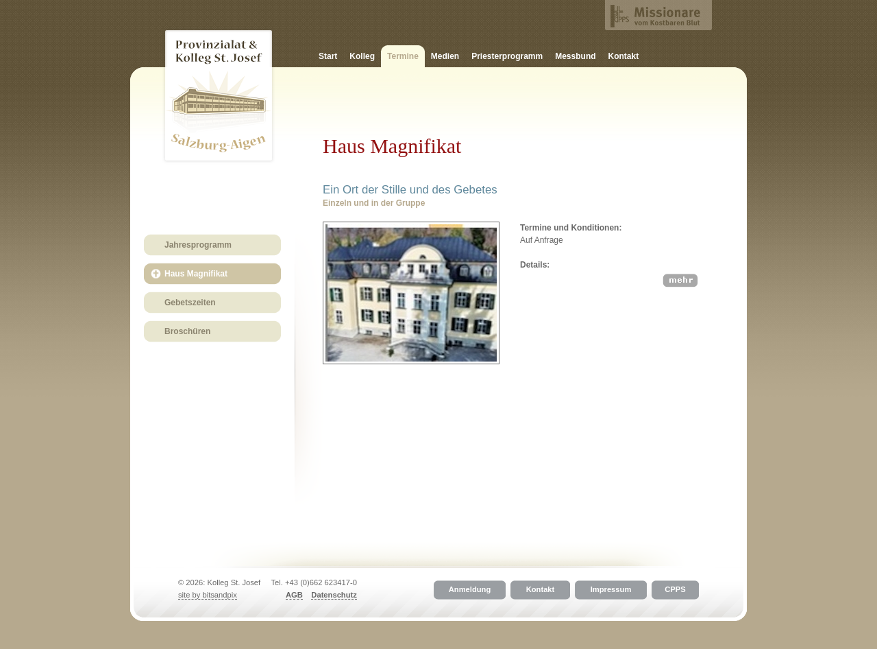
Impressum (611, 590)
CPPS (675, 590)
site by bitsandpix (207, 595)
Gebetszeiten (190, 302)
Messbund (575, 56)
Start (328, 56)
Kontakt (623, 56)
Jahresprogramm (198, 245)
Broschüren (187, 331)
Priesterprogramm (507, 56)
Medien (445, 56)
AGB (294, 595)
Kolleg (362, 56)
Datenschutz (334, 595)
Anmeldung (470, 590)
